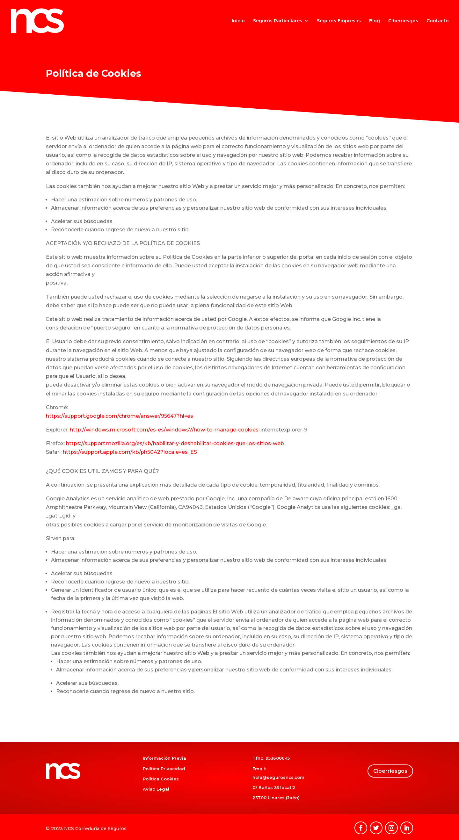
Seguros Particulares (277, 21)
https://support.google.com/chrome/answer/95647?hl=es (119, 416)
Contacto (437, 21)
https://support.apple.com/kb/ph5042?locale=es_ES (130, 452)
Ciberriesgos (403, 21)
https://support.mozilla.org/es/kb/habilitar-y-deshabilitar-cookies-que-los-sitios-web (175, 443)
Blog (374, 21)
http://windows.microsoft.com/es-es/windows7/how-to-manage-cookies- (165, 430)
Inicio (238, 21)
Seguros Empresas (339, 21)
